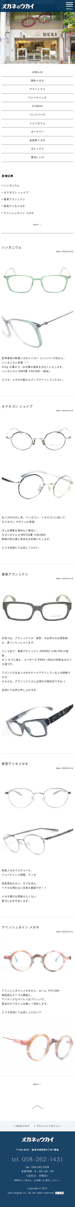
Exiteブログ (23, 1126)
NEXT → (37, 225)
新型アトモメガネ (14, 206)
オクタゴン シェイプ (16, 192)
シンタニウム (12, 185)
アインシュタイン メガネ (19, 213)
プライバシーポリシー (48, 1126)
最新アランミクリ (14, 199)
